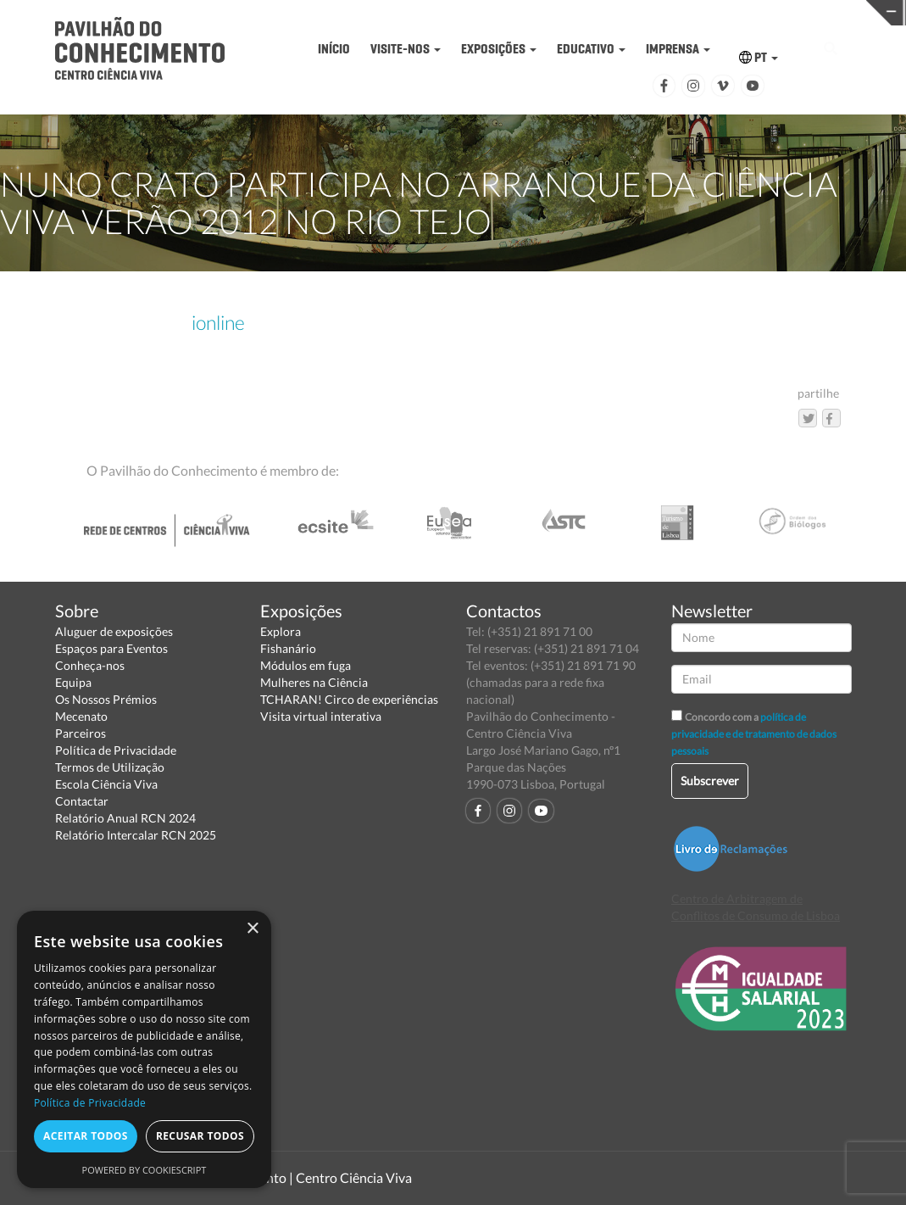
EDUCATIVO (591, 49)
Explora (280, 631)
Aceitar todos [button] (85, 1136)
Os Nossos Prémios (106, 699)
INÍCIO (334, 49)
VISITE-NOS (405, 49)
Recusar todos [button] (200, 1136)
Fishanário (288, 648)
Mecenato (81, 716)
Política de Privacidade (115, 750)
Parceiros (80, 733)
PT (758, 57)
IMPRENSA (678, 49)
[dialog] (144, 1049)
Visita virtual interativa (320, 716)
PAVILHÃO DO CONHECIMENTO (436, 13)
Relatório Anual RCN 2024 (125, 818)
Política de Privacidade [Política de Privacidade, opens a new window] (90, 1103)
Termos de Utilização (109, 767)
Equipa (73, 682)
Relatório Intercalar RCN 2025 (135, 835)
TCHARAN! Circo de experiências (349, 699)
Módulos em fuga (305, 665)
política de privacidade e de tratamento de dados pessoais (754, 734)
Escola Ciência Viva (106, 784)
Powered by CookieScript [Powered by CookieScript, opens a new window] (144, 1169)
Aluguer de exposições (114, 631)
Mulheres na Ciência (314, 682)
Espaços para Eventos (111, 648)
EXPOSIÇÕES (498, 49)
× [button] (252, 929)
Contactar (81, 801)
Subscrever (710, 780)
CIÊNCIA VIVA (632, 11)
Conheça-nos (90, 665)
